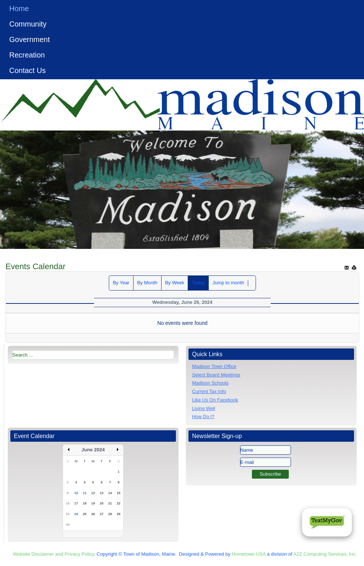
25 (84, 514)
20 (101, 503)
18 (84, 503)
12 (93, 493)
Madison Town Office (214, 366)
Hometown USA (249, 554)
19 (93, 503)
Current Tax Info (209, 391)
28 (110, 514)
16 (67, 503)
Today (198, 282)
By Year (121, 282)
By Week (174, 282)
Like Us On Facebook (215, 400)
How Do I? (203, 416)
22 (118, 503)
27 (101, 514)
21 (110, 503)
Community (27, 24)
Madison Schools (210, 383)
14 (110, 493)
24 (76, 514)
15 (118, 493)
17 (76, 503)
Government (29, 39)
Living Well (203, 408)
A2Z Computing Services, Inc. (325, 554)
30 (67, 525)
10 (76, 493)
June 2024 (93, 449)
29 (118, 514)
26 (93, 514)
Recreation (27, 55)
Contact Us (27, 70)
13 (101, 493)
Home (19, 8)
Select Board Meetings (216, 375)
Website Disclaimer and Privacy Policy (53, 554)
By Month (147, 282)
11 (84, 493)
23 (67, 514)
